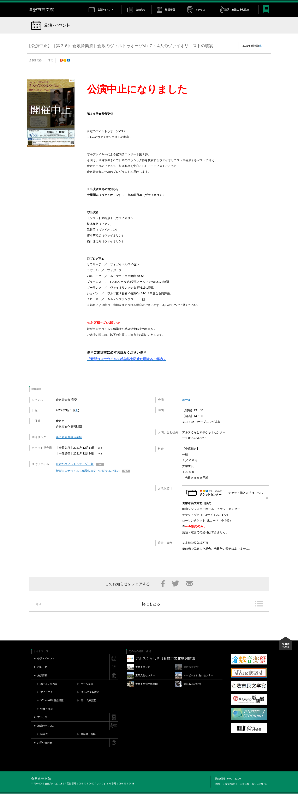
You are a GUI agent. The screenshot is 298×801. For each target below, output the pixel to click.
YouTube (259, 4)
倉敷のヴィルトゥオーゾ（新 (75, 471)
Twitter (250, 4)
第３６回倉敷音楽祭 (69, 444)
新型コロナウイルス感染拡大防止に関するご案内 (88, 478)
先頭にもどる (285, 651)
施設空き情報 (214, 4)
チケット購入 (193, 4)
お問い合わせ (234, 4)
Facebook (247, 4)
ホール (186, 407)
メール (189, 591)
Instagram (255, 4)
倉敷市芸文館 (55, 17)
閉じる (267, 4)
